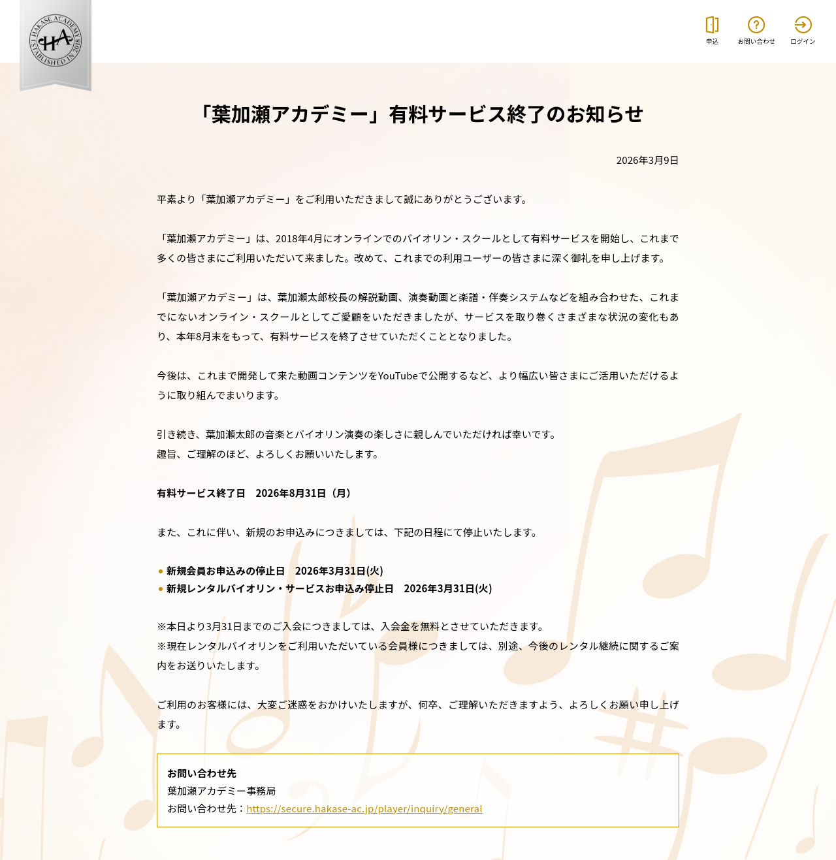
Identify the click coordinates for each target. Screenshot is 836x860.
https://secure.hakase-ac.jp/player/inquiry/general (364, 808)
